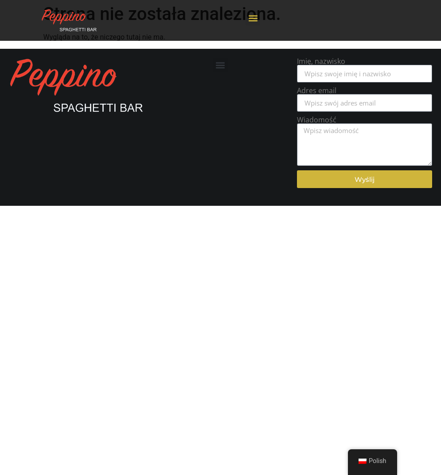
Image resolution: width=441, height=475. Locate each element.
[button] (253, 18)
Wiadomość (316, 119)
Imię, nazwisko (321, 61)
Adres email (316, 90)
